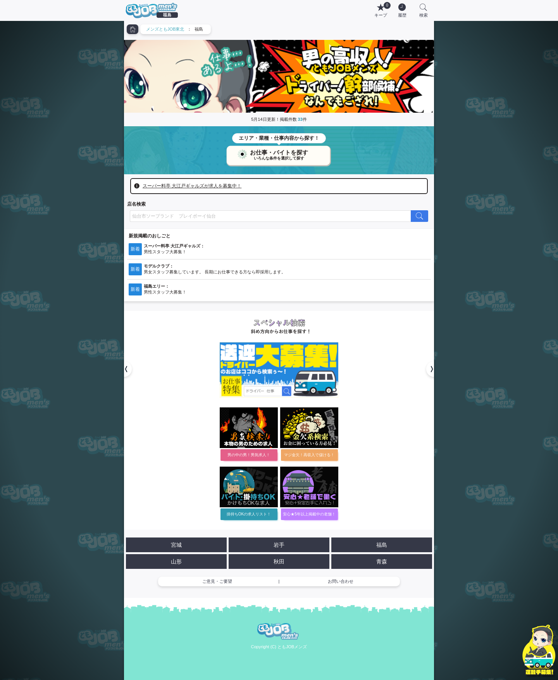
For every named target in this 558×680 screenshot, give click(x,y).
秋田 (279, 561)
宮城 (176, 545)
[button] (124, 369)
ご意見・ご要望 (217, 581)
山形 (176, 561)
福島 (381, 545)
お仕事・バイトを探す (279, 153)
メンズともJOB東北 (165, 29)
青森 (381, 561)
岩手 (279, 545)
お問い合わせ (340, 581)
